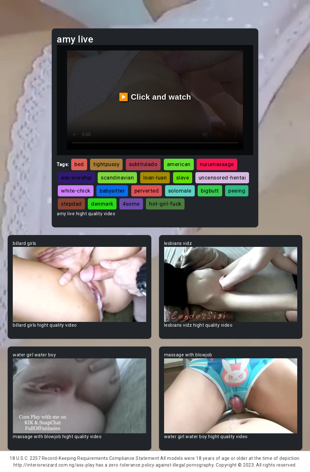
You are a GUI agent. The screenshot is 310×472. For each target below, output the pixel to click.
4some (131, 204)
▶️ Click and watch (155, 97)
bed (79, 164)
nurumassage (217, 164)
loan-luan (155, 177)
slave (182, 177)
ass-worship (76, 177)
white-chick (75, 190)
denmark (102, 204)
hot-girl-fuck (165, 204)
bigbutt (210, 190)
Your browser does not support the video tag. (79, 284)
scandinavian (117, 177)
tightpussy (106, 164)
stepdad (71, 204)
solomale (180, 190)
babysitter (112, 190)
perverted (146, 190)
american (179, 164)
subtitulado (143, 164)
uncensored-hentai (222, 177)
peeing (236, 190)
